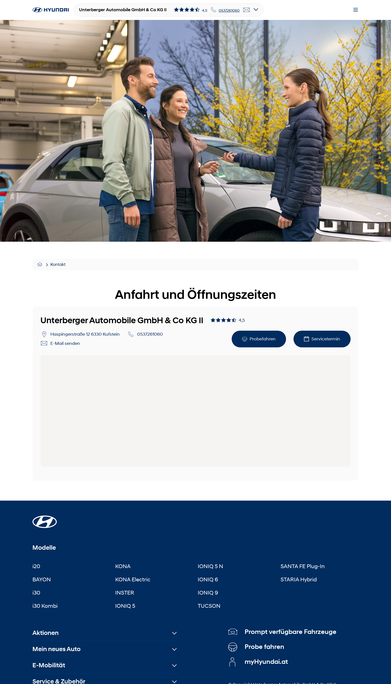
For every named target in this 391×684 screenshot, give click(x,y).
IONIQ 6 (208, 579)
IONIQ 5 (125, 606)
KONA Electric (132, 579)
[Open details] (256, 9)
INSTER (124, 592)
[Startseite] (44, 519)
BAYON (41, 579)
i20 (36, 566)
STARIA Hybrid (299, 579)
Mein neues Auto (56, 649)
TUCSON (209, 606)
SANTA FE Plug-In (303, 566)
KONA (123, 566)
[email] (246, 10)
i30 (36, 592)
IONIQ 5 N (210, 566)
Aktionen (45, 633)
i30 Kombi (45, 606)
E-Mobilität (48, 665)
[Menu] (356, 10)
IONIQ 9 (208, 592)
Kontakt (58, 264)
